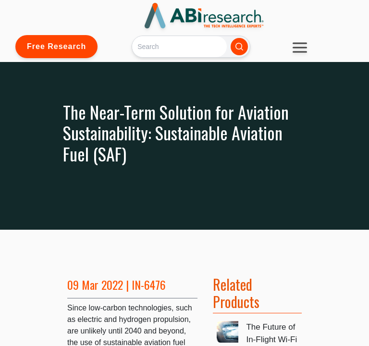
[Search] (179, 46)
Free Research (56, 46)
